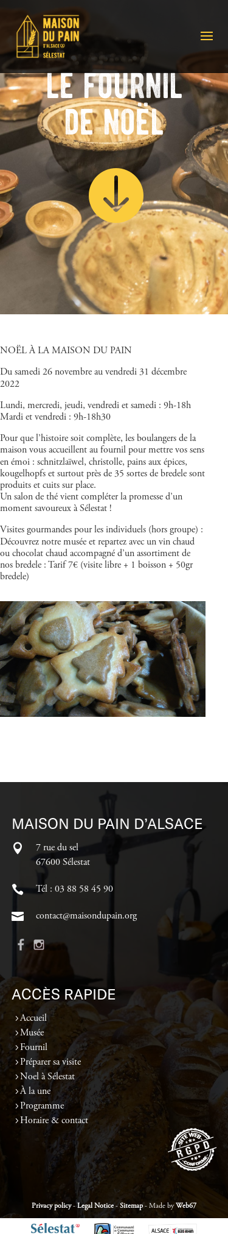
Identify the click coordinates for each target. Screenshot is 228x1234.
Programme (42, 1106)
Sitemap (131, 1206)
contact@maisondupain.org (86, 916)
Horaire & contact (54, 1121)
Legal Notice (95, 1206)
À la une (35, 1091)
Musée (32, 1033)
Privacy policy (51, 1206)
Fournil (33, 1047)
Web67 (186, 1206)
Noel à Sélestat (47, 1077)
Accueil (33, 1018)
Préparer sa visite (50, 1062)
